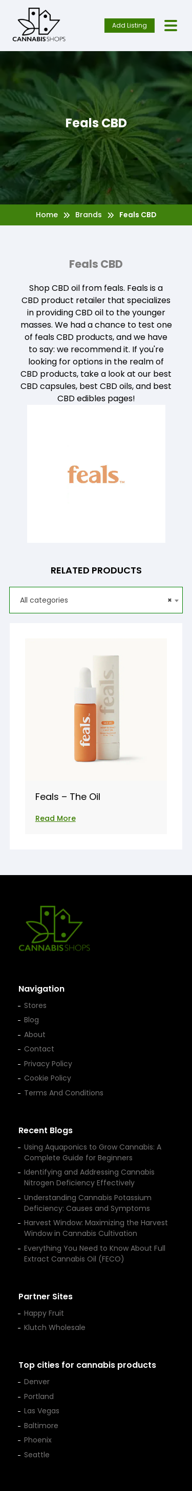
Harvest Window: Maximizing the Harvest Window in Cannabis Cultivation (96, 1228)
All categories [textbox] (96, 600)
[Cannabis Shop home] (39, 25)
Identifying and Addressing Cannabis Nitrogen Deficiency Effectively (89, 1177)
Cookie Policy (47, 1078)
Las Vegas (41, 1411)
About (35, 1034)
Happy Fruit (44, 1313)
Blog (31, 1020)
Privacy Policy (48, 1064)
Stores (35, 1005)
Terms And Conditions (63, 1093)
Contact (39, 1049)
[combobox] (96, 600)
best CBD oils (105, 386)
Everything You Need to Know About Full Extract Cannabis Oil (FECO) (94, 1253)
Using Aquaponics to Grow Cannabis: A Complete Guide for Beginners (92, 1152)
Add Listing (129, 25)
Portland (39, 1396)
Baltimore (41, 1425)
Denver (37, 1382)
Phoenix (38, 1440)
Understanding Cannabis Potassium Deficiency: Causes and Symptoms (88, 1202)
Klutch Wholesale (55, 1327)
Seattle (37, 1455)
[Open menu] (171, 26)
